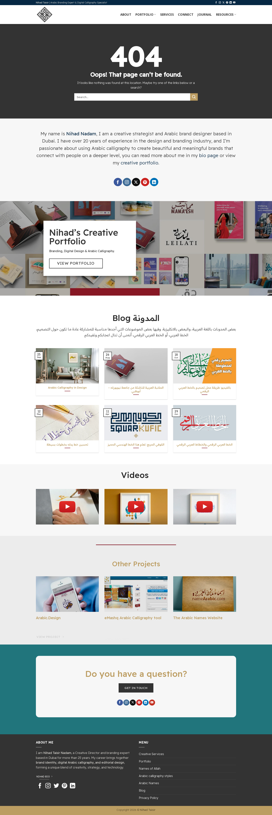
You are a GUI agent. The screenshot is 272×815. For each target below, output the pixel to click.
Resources (226, 14)
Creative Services (151, 754)
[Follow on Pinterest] (227, 2)
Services (167, 14)
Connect (185, 14)
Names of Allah (149, 768)
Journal (205, 14)
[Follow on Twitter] (56, 786)
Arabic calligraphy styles (156, 776)
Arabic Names (149, 783)
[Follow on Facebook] (216, 2)
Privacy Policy (148, 798)
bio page (208, 155)
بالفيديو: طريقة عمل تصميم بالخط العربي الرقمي (204, 389)
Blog (142, 790)
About (125, 14)
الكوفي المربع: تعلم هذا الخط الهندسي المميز (136, 444)
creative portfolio (139, 163)
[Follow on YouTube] (234, 2)
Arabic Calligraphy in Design (67, 387)
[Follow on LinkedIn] (231, 2)
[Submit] (194, 97)
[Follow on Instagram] (220, 2)
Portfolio (145, 14)
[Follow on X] (223, 2)
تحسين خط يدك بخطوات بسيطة (67, 444)
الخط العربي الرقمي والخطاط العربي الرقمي (205, 444)
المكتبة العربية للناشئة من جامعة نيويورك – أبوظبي (136, 389)
